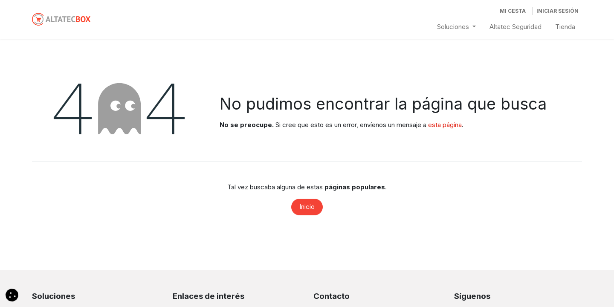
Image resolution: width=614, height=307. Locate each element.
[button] (12, 294)
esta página (445, 125)
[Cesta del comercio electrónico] (513, 11)
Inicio (307, 207)
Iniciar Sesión (557, 11)
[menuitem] (456, 27)
